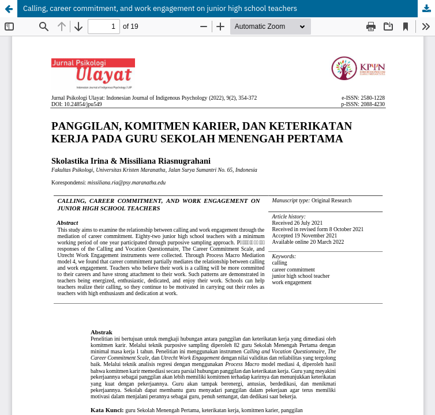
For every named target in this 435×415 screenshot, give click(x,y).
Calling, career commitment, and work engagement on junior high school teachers (160, 8)
